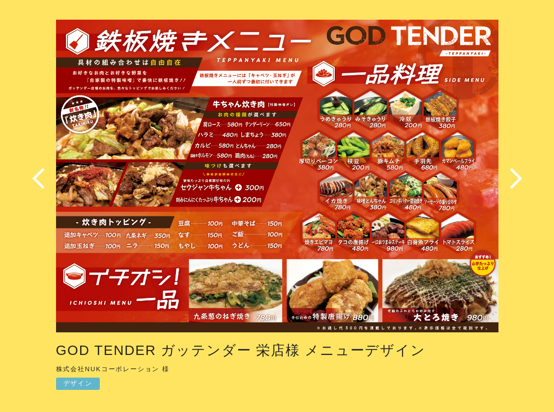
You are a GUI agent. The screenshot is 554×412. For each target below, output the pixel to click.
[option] (277, 178)
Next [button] (513, 178)
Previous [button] (41, 178)
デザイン (77, 383)
